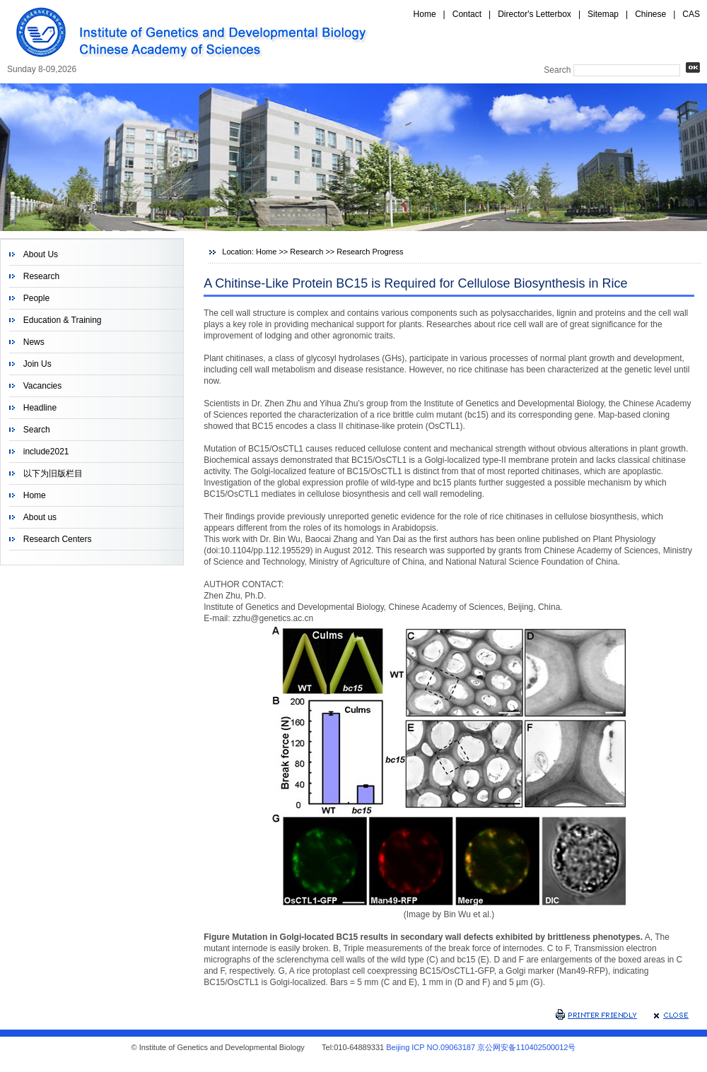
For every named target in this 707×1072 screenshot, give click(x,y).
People (36, 298)
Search (36, 430)
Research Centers (57, 539)
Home (425, 14)
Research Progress (370, 251)
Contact (466, 14)
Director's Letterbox (534, 14)
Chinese (650, 14)
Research (41, 276)
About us (40, 517)
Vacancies (42, 386)
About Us (40, 254)
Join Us (37, 364)
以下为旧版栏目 (53, 473)
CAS (691, 14)
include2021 (46, 452)
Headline (40, 408)
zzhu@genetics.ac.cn (273, 618)
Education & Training (62, 320)
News (34, 342)
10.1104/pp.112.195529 (265, 550)
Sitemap (603, 14)
